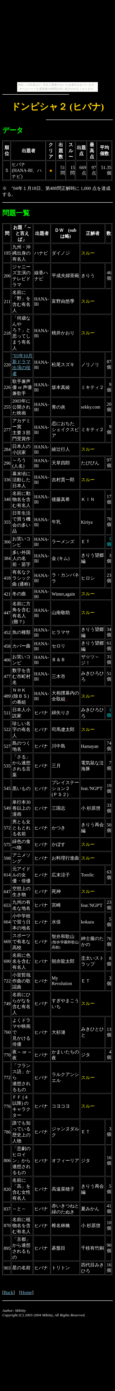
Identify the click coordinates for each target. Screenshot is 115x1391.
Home (26, 1292)
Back (8, 1292)
